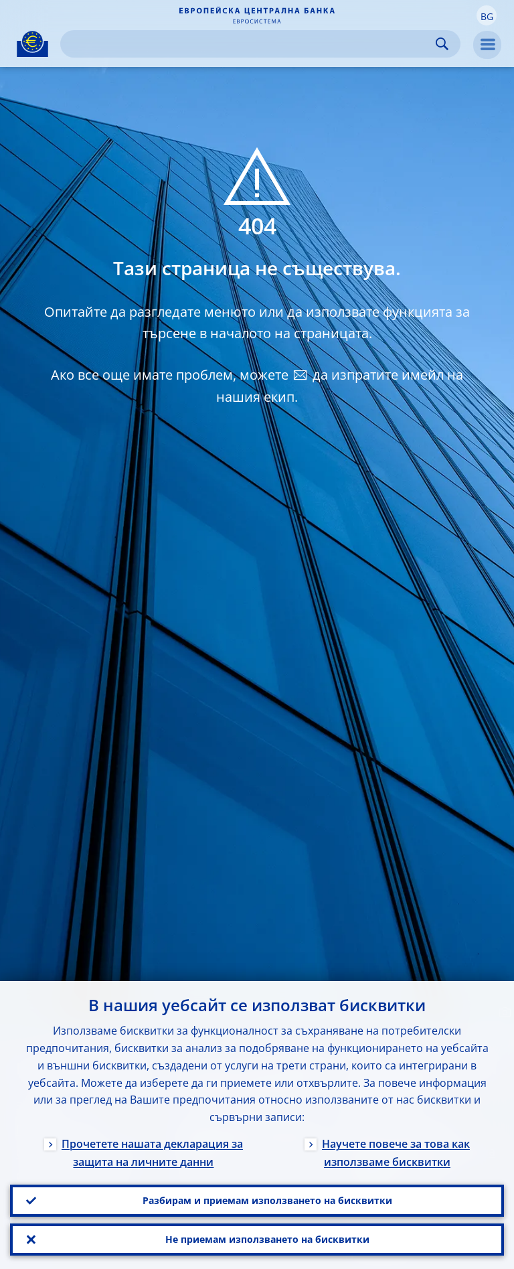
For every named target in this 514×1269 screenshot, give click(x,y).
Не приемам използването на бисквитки (267, 1239)
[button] (487, 15)
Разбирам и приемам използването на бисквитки (267, 1200)
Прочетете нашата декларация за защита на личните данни (152, 1152)
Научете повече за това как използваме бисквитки (396, 1152)
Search (442, 44)
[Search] (249, 44)
